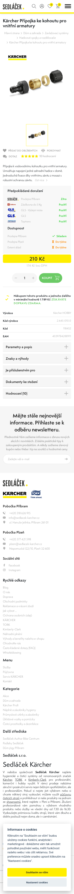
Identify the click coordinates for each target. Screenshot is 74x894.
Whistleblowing (12, 652)
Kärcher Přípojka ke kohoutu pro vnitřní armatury (37, 42)
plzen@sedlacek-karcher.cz (22, 544)
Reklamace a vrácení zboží (18, 606)
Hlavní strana (12, 33)
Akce (6, 696)
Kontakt (7, 681)
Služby (7, 667)
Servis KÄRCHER (13, 676)
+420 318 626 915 (17, 513)
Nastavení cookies (37, 882)
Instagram (11, 570)
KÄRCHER (9, 620)
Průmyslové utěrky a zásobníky (21, 714)
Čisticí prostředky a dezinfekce (20, 724)
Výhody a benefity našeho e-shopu (23, 638)
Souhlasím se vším (37, 872)
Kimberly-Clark (12, 629)
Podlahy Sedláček (13, 743)
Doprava (8, 597)
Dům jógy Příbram (13, 748)
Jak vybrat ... (10, 611)
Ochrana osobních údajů (17, 615)
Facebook (11, 565)
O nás (6, 592)
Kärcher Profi (11, 705)
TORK (6, 624)
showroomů (14, 802)
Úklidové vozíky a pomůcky (19, 719)
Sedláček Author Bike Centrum (21, 738)
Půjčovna (8, 672)
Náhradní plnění (12, 634)
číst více (39, 180)
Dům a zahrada (32, 33)
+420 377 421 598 (17, 539)
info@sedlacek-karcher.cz (21, 518)
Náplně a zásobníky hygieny (19, 710)
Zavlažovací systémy (57, 33)
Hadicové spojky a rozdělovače (37, 38)
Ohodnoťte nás (12, 643)
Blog (5, 587)
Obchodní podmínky (15, 601)
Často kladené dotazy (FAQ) (19, 648)
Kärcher (7, 779)
